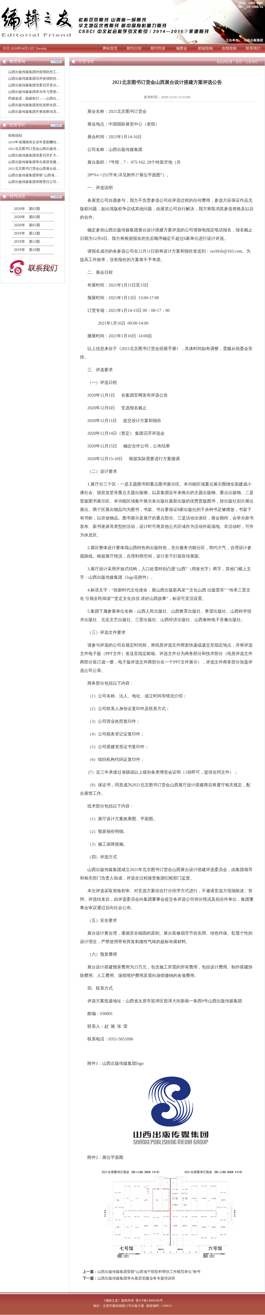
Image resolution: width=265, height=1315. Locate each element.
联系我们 (253, 48)
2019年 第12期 (27, 233)
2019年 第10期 (27, 250)
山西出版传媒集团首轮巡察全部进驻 (35, 105)
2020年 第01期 (27, 225)
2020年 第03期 (27, 209)
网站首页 (110, 48)
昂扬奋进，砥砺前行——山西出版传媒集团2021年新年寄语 (53, 98)
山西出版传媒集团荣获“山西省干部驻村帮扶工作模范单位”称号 (56, 175)
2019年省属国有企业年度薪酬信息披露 (37, 142)
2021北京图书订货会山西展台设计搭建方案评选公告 (47, 168)
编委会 (181, 48)
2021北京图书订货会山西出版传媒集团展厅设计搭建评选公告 (54, 149)
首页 (239, 62)
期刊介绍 (134, 48)
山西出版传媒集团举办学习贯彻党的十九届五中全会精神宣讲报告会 (59, 92)
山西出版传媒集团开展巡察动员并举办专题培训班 (46, 112)
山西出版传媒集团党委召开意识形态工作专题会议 (46, 85)
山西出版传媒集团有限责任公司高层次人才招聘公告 (47, 182)
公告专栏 (251, 62)
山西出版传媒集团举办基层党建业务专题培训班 (44, 162)
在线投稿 (229, 48)
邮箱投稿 (205, 48)
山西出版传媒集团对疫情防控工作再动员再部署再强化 (49, 72)
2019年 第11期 (27, 242)
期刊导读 (157, 48)
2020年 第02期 (27, 217)
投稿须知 (15, 135)
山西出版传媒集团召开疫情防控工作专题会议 (42, 78)
